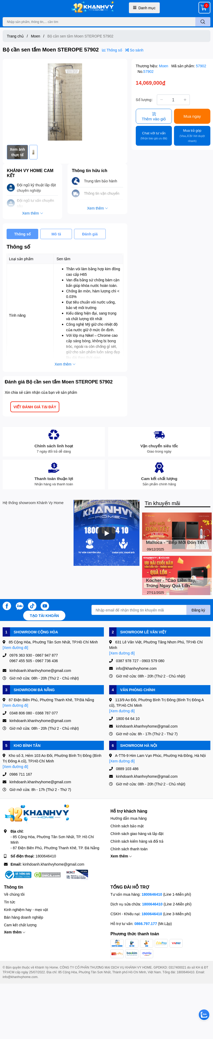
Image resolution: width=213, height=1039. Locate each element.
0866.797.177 (145, 923)
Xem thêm (121, 856)
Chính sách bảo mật (127, 826)
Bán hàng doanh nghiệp (23, 917)
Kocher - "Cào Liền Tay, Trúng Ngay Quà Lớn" (171, 583)
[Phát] (106, 533)
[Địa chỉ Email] (150, 610)
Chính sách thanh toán (129, 849)
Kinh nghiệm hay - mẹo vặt (26, 909)
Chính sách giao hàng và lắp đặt (136, 833)
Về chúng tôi (14, 894)
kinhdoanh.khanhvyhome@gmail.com (53, 864)
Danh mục (144, 8)
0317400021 (177, 967)
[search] (202, 21)
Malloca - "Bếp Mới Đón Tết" (176, 542)
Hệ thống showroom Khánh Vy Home (33, 502)
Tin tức (9, 902)
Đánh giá (90, 234)
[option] (65, 102)
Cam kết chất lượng (20, 925)
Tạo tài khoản (44, 615)
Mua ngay (192, 116)
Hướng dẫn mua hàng (128, 818)
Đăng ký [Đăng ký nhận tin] (198, 610)
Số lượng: (144, 99)
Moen (164, 66)
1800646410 (46, 856)
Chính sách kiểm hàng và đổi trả (136, 841)
